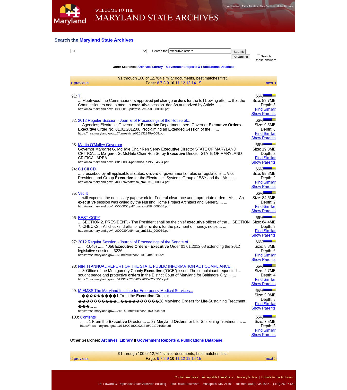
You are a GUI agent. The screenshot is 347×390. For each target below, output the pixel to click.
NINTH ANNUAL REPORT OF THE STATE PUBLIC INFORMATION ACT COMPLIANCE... (156, 266)
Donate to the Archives (277, 377)
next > (271, 83)
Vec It (83, 193)
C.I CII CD (87, 169)
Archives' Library (150, 67)
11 (177, 83)
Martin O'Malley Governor (100, 145)
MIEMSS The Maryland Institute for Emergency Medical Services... (135, 291)
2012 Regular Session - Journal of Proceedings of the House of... (134, 120)
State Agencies (267, 6)
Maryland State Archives (106, 40)
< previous (79, 83)
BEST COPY (89, 218)
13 (188, 83)
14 (193, 83)
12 (183, 83)
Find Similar (265, 109)
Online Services (285, 6)
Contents (88, 317)
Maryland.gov (233, 6)
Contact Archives (186, 377)
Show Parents (263, 114)
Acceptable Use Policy (217, 377)
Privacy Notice (247, 377)
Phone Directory (250, 6)
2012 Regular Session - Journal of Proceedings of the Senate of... (134, 242)
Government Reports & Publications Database (200, 67)
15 (199, 83)
